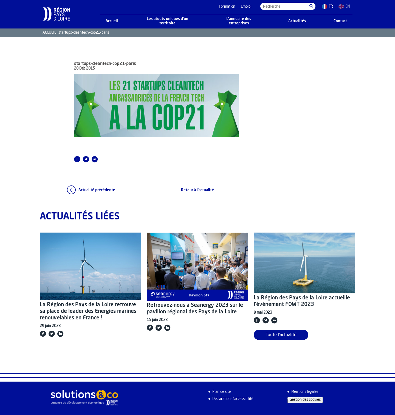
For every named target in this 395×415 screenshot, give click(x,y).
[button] (311, 6)
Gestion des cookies (305, 400)
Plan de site (221, 392)
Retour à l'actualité (197, 190)
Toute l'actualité (281, 335)
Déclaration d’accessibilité (232, 399)
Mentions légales (304, 392)
